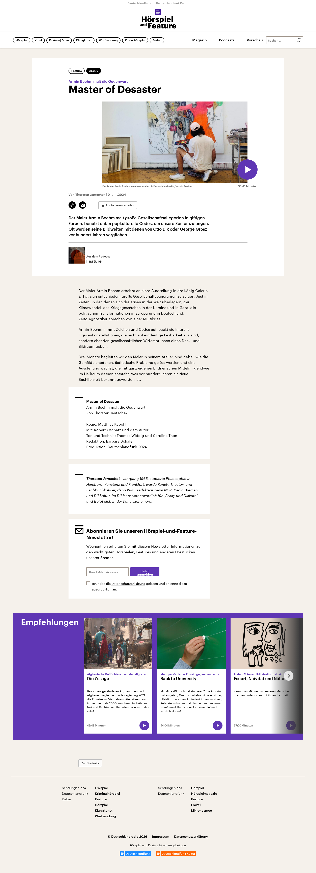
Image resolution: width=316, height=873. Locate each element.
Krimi (38, 40)
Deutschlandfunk (139, 3)
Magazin (199, 40)
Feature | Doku (59, 40)
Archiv (93, 70)
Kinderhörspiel (135, 40)
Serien (157, 40)
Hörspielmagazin (204, 793)
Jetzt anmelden (145, 573)
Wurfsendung (108, 40)
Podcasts (227, 40)
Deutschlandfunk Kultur (172, 3)
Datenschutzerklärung (128, 583)
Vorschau (255, 40)
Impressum (160, 836)
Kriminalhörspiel (107, 793)
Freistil (196, 805)
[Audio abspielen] (247, 169)
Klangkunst (84, 40)
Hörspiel (21, 40)
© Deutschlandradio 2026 (127, 836)
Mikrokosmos (201, 810)
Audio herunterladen (120, 205)
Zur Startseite (90, 763)
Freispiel (101, 788)
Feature (76, 70)
